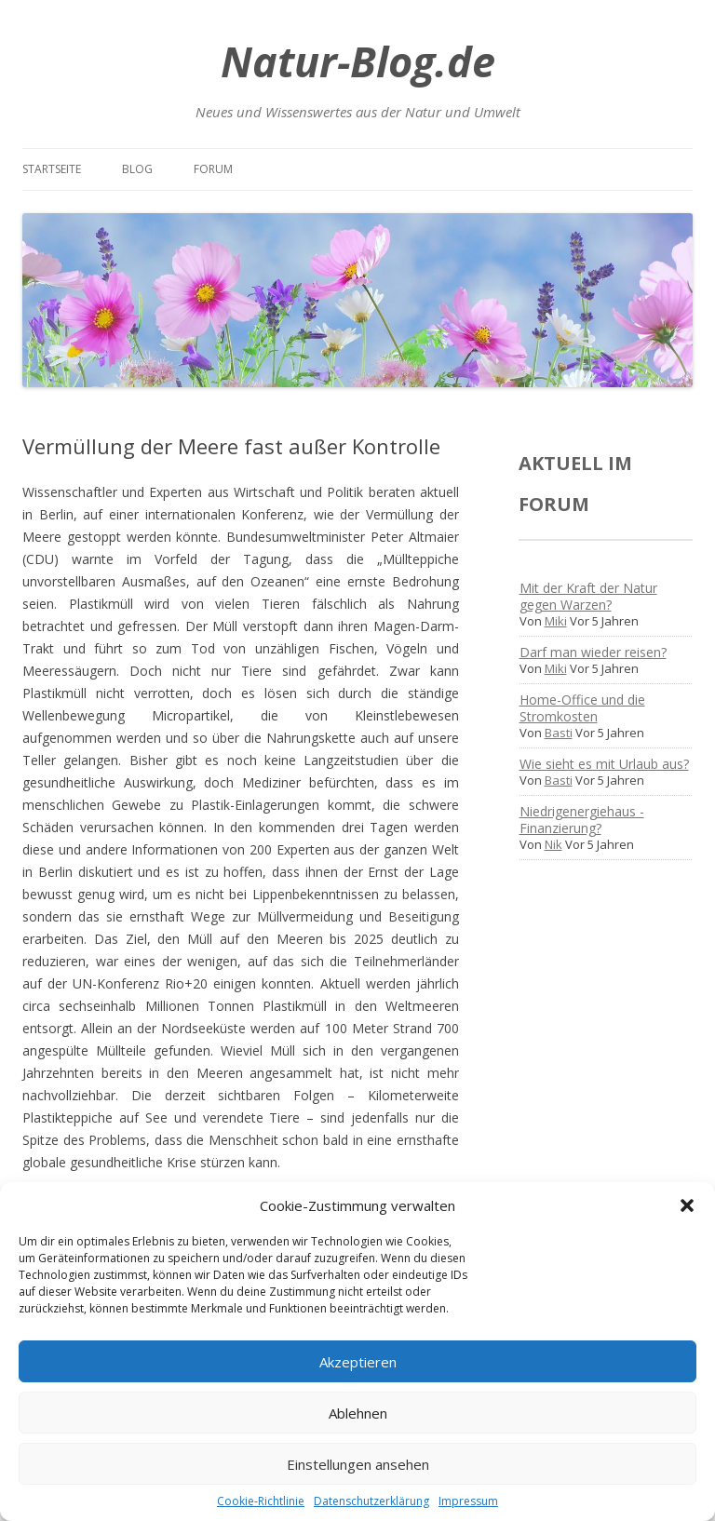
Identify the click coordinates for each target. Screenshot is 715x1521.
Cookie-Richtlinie (260, 1501)
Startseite (51, 169)
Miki (556, 620)
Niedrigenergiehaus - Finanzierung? (581, 819)
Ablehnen (358, 1413)
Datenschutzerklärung (371, 1501)
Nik (553, 844)
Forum (213, 169)
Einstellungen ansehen (358, 1464)
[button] (687, 1205)
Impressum (468, 1501)
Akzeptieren (358, 1362)
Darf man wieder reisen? (593, 652)
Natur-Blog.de (358, 61)
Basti (559, 732)
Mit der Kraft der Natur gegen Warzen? (588, 596)
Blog (137, 169)
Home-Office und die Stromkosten (582, 708)
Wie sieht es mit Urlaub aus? (604, 764)
